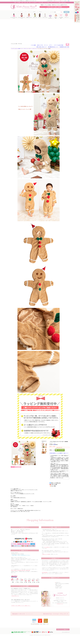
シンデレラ (25, 11)
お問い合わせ (63, 2)
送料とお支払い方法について (41, 46)
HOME (15, 2)
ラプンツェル (30, 11)
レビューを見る (46, 2)
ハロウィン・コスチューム (32, 48)
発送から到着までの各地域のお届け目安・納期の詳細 (20, 570)
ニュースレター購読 (56, 2)
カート (62, 0)
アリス (15, 11)
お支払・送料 (23, 2)
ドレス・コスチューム (24, 48)
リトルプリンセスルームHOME (15, 48)
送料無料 (34, 11)
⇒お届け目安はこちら (15, 595)
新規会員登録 (50, 0)
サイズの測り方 (34, 2)
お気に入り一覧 (39, 45)
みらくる (21, 11)
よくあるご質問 (40, 2)
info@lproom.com (60, 603)
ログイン (50, 45)
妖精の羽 (40, 11)
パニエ (37, 11)
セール (12, 11)
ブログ (51, 2)
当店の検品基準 (44, 572)
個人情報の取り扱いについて (53, 46)
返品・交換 (29, 2)
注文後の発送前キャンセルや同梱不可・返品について (59, 453)
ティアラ (18, 11)
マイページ (57, 0)
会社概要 (18, 2)
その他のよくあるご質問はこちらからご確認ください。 (21, 605)
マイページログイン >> (65, 632)
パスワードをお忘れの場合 (58, 45)
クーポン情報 (33, 45)
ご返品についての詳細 (46, 554)
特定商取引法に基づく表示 (64, 46)
